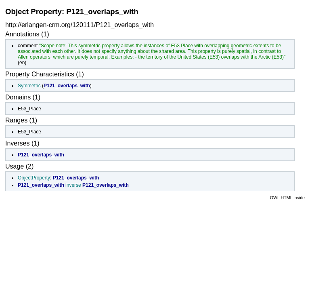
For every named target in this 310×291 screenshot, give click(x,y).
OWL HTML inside (287, 197)
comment (28, 45)
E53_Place (29, 109)
